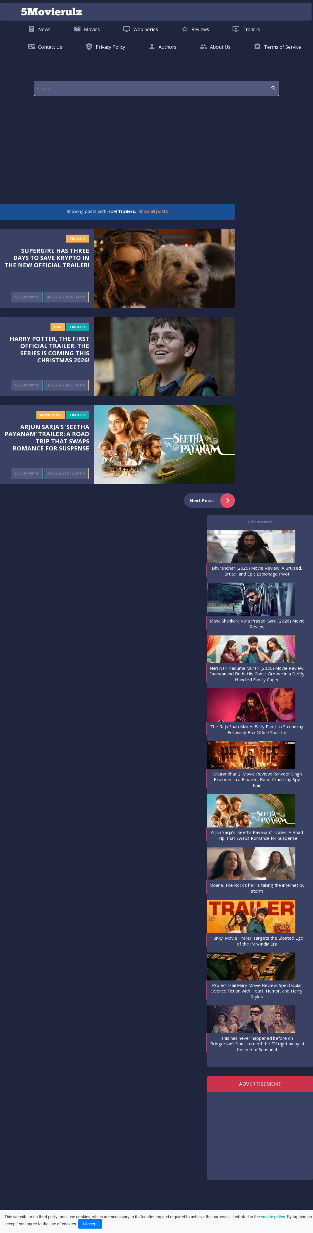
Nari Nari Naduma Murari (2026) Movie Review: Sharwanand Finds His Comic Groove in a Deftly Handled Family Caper (256, 673)
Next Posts (212, 500)
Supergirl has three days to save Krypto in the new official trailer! (46, 257)
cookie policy (273, 1217)
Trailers (78, 238)
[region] (155, 147)
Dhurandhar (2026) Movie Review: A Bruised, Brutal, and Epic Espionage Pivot (257, 571)
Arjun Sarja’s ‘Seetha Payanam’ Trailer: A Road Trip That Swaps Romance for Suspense (47, 437)
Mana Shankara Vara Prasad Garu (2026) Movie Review (257, 624)
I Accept (90, 1224)
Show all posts (153, 211)
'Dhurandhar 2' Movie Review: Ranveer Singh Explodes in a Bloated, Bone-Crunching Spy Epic (257, 779)
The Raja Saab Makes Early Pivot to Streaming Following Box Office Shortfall (257, 729)
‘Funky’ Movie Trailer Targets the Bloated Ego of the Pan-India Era (257, 941)
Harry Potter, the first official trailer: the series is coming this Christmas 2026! (49, 349)
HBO (57, 326)
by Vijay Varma (26, 297)
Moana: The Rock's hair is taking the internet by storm (256, 888)
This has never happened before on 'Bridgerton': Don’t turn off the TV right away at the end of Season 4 (256, 1043)
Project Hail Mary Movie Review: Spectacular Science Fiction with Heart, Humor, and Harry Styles (256, 991)
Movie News (50, 415)
